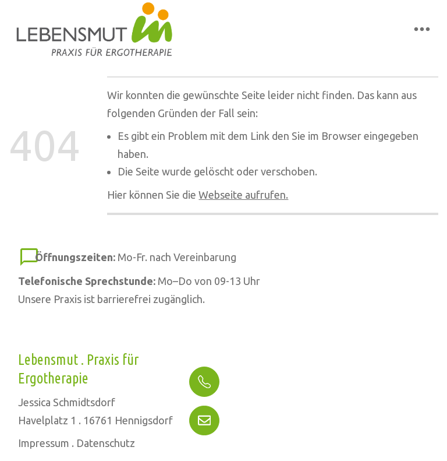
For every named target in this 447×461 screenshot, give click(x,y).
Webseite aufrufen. (243, 194)
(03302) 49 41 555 (248, 384)
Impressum (43, 443)
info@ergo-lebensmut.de (265, 418)
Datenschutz (105, 443)
